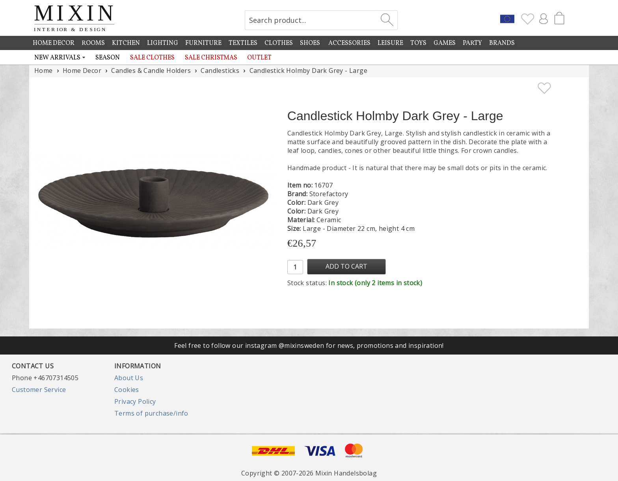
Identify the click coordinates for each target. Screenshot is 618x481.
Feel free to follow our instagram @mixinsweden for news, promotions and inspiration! (309, 345)
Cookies (126, 389)
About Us (128, 377)
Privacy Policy (135, 401)
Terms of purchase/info (151, 413)
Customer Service (39, 389)
